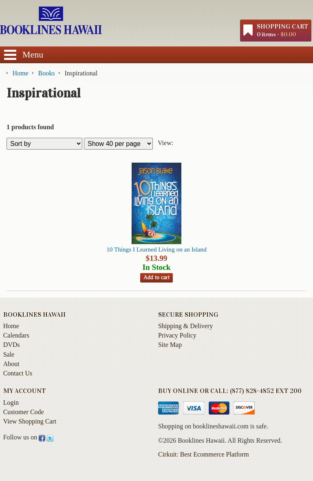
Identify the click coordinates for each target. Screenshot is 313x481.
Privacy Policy (177, 335)
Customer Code (23, 411)
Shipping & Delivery (185, 325)
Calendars (16, 335)
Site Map (170, 344)
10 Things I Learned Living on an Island (156, 249)
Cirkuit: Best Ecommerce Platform (203, 454)
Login (11, 402)
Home (11, 325)
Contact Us (18, 373)
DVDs (11, 344)
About (11, 363)
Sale (9, 354)
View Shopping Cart (30, 421)
